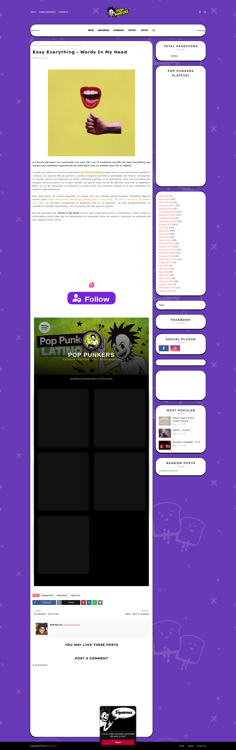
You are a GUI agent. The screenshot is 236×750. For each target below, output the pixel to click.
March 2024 (165, 278)
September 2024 (167, 259)
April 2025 (164, 237)
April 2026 (164, 199)
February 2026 (166, 205)
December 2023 (167, 287)
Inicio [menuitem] (91, 30)
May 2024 (164, 271)
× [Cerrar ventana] (133, 708)
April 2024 (164, 275)
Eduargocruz (71, 625)
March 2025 (165, 240)
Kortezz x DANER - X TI (186, 442)
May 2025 (164, 234)
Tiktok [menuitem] (144, 30)
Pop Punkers (51, 746)
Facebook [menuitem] (118, 30)
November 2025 (167, 215)
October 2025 (166, 218)
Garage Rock (47, 595)
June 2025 (164, 230)
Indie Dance (62, 595)
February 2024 (166, 281)
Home (35, 45)
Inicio (33, 12)
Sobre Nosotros (47, 12)
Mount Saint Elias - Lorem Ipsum (184, 419)
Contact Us (201, 746)
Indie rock (43, 45)
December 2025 (167, 211)
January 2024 (165, 284)
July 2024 (163, 265)
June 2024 (164, 268)
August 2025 (165, 224)
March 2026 (165, 202)
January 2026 (165, 208)
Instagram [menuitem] (103, 30)
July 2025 (163, 227)
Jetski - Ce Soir (182, 430)
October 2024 (166, 256)
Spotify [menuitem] (132, 30)
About (190, 746)
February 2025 (166, 243)
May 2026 (164, 196)
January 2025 (165, 246)
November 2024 (167, 253)
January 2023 (165, 290)
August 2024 (165, 262)
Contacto (63, 12)
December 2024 (167, 249)
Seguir (118, 742)
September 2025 (167, 221)
